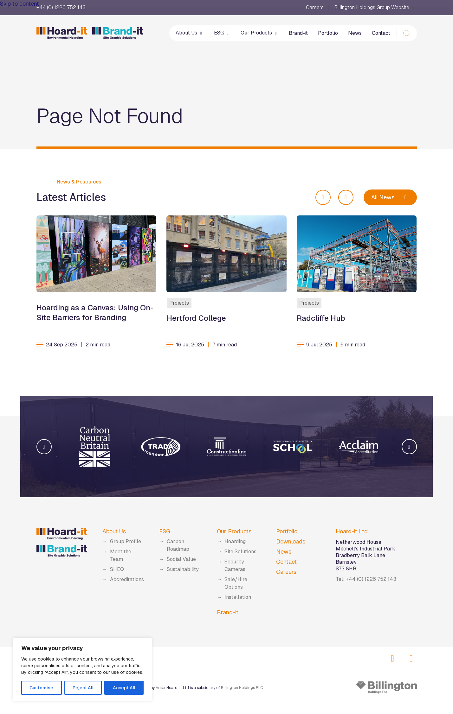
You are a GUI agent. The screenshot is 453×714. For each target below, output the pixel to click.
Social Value (181, 559)
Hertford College (196, 318)
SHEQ (117, 569)
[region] (82, 669)
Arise (160, 687)
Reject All (83, 688)
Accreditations (127, 579)
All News (390, 197)
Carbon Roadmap (178, 545)
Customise (41, 688)
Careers (315, 7)
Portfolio (328, 33)
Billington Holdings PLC (242, 687)
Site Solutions (240, 551)
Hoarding (235, 541)
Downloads (290, 541)
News (355, 33)
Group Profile (125, 541)
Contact (381, 33)
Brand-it (298, 33)
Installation (237, 597)
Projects (179, 302)
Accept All (124, 688)
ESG (222, 32)
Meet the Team (120, 555)
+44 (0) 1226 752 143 (61, 7)
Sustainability (183, 569)
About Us (190, 32)
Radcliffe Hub (321, 318)
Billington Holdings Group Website (375, 7)
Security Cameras (234, 565)
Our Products (260, 32)
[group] (95, 446)
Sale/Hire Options (235, 583)
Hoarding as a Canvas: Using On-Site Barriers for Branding (94, 312)
